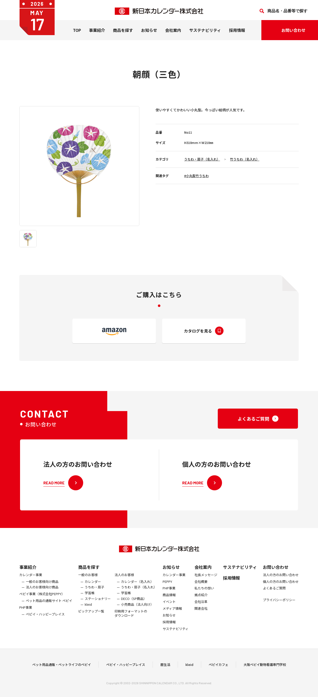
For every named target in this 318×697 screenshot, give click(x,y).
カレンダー (93, 587)
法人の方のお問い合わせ (281, 580)
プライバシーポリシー (279, 605)
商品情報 (169, 600)
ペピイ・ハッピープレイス (45, 619)
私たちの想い (204, 594)
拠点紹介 (200, 600)
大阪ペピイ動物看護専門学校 (265, 667)
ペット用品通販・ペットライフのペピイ (61, 667)
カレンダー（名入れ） (137, 587)
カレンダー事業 (30, 580)
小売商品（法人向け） (137, 610)
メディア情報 (172, 614)
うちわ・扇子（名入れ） (202, 159)
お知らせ (149, 32)
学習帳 (89, 598)
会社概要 (200, 587)
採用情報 (237, 32)
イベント (169, 607)
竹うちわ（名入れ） (244, 159)
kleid (88, 610)
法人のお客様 (124, 580)
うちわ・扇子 (94, 593)
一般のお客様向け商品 (42, 587)
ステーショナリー (98, 604)
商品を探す (88, 572)
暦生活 (165, 667)
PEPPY (167, 587)
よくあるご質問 (274, 594)
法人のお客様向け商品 (42, 593)
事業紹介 (97, 32)
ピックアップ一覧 (91, 616)
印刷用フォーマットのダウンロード (131, 618)
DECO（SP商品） (134, 604)
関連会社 (200, 614)
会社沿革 (200, 607)
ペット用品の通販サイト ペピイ (49, 606)
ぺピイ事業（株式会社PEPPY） (42, 599)
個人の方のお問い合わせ (281, 587)
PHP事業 (25, 613)
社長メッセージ (205, 580)
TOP (77, 32)
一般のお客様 (88, 580)
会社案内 (173, 32)
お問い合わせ (275, 572)
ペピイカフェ (218, 667)
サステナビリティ (205, 32)
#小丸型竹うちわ (196, 175)
